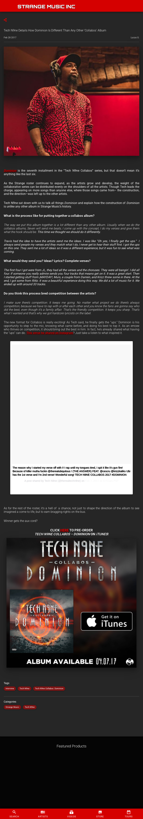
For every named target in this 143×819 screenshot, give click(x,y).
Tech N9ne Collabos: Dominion (49, 688)
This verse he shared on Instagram (49, 333)
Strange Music (12, 707)
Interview (10, 688)
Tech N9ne (24, 688)
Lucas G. (135, 37)
